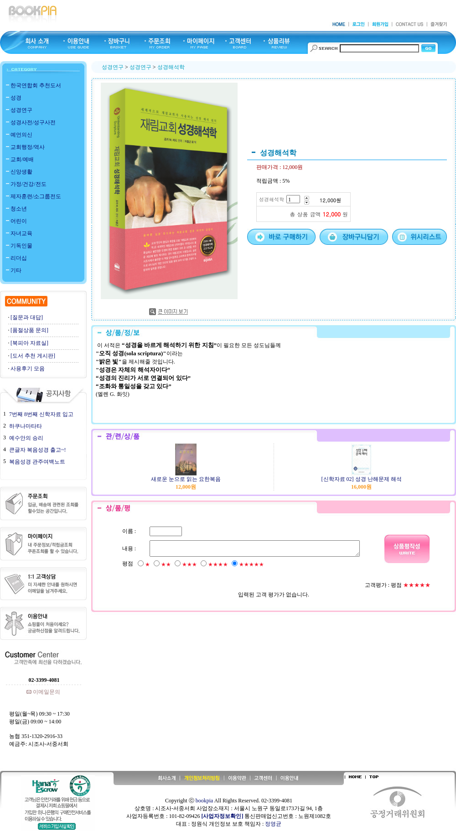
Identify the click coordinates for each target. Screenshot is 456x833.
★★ (166, 564)
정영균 (273, 824)
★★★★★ (251, 564)
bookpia (204, 800)
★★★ (189, 564)
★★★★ (217, 564)
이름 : (128, 531)
